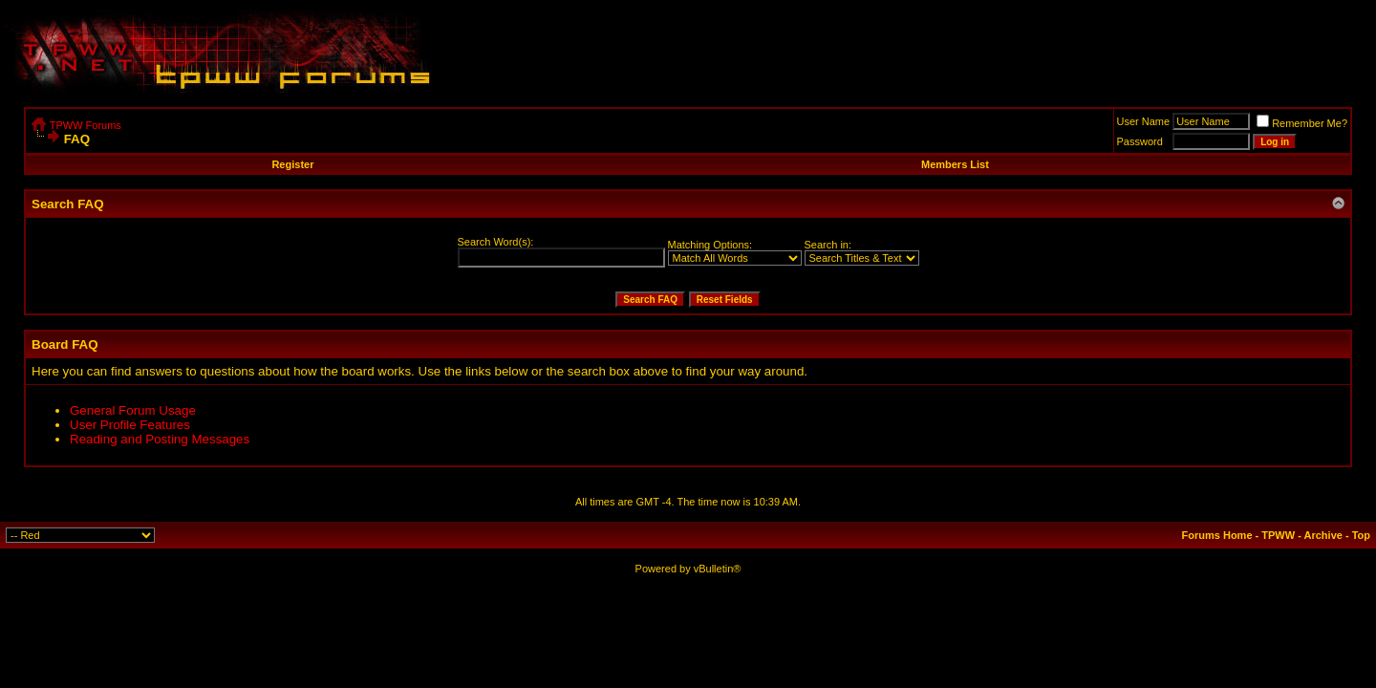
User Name (1144, 121)
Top (1361, 535)
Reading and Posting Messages (159, 439)
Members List (955, 164)
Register (292, 164)
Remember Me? (1302, 123)
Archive (1323, 535)
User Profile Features (130, 425)
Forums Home (1217, 535)
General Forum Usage (133, 410)
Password (1140, 141)
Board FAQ (65, 344)
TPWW (1278, 535)
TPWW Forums (85, 125)
